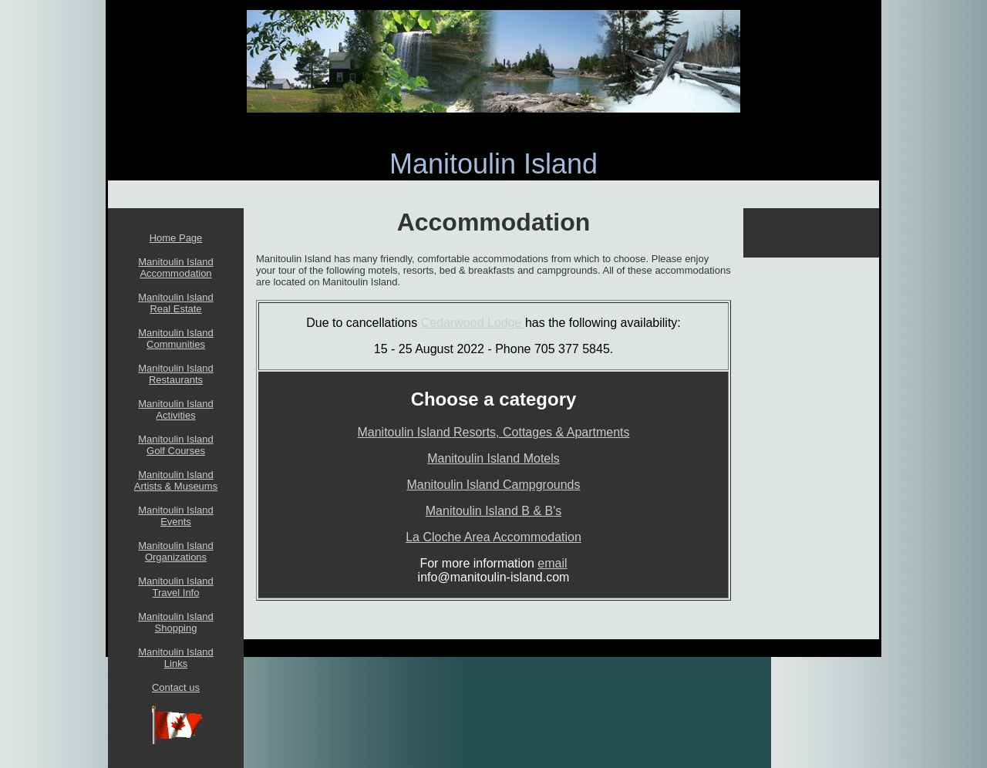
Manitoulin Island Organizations (176, 551)
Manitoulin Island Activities (176, 409)
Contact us (176, 687)
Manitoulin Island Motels (493, 458)
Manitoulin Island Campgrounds (493, 484)
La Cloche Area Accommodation (493, 537)
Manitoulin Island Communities (176, 338)
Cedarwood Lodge (473, 322)
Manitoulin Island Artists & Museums (175, 480)
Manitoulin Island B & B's (493, 510)
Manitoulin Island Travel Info (176, 586)
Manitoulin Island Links (176, 657)
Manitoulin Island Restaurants (176, 374)
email (552, 563)
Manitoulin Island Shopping (176, 622)
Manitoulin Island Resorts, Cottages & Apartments (493, 432)
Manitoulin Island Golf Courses (176, 444)
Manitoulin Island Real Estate (176, 303)
